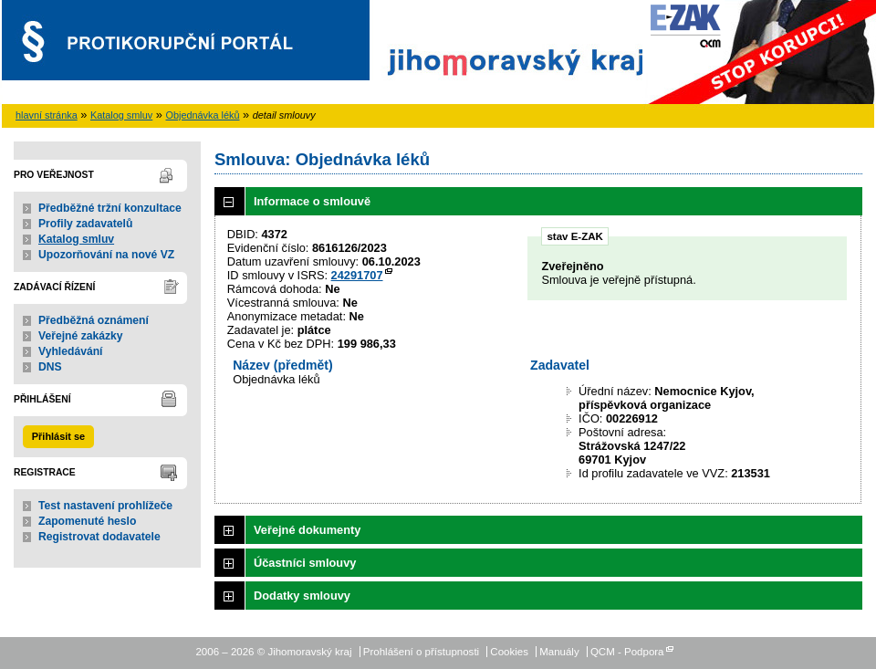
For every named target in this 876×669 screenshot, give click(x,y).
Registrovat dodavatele (99, 536)
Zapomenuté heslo (87, 521)
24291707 (357, 275)
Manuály (559, 651)
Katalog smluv (121, 115)
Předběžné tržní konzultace (110, 208)
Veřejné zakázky (80, 335)
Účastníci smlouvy (305, 563)
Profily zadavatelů (85, 223)
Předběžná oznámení (93, 320)
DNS (50, 367)
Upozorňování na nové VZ (106, 254)
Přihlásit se (58, 436)
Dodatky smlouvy (302, 595)
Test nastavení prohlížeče (105, 505)
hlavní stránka (47, 115)
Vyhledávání (70, 351)
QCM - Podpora (627, 651)
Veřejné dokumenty (307, 530)
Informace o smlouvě (312, 201)
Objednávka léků (203, 115)
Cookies (509, 651)
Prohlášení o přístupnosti (421, 651)
